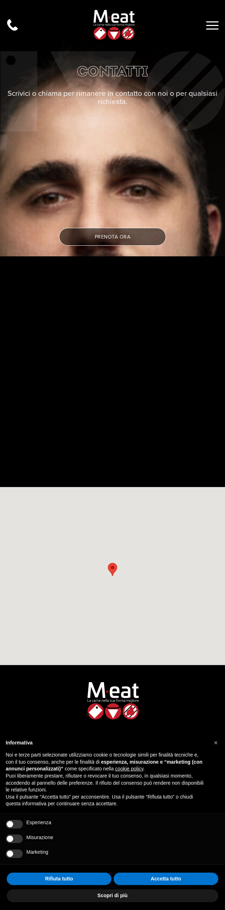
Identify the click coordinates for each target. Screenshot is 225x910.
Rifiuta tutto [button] (59, 879)
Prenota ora (126, 237)
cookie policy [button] (129, 769)
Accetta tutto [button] (166, 879)
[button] (215, 742)
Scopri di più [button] (113, 895)
